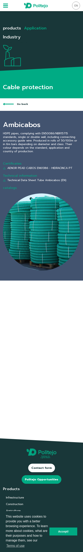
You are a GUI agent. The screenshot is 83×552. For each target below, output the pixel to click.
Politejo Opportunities (41, 479)
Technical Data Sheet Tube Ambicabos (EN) (34, 180)
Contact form (41, 468)
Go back (15, 104)
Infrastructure (15, 497)
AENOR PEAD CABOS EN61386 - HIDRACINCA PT (37, 168)
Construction (14, 504)
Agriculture (13, 511)
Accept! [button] (63, 531)
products (12, 28)
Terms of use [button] (15, 545)
